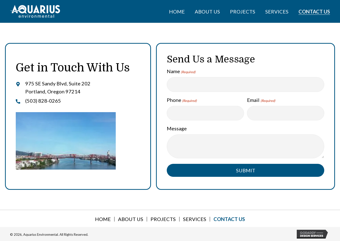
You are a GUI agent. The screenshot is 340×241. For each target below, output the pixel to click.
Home (103, 219)
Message (177, 128)
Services (194, 219)
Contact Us (229, 219)
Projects (163, 219)
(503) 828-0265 (43, 101)
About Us (130, 219)
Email (261, 100)
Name (181, 71)
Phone (182, 100)
